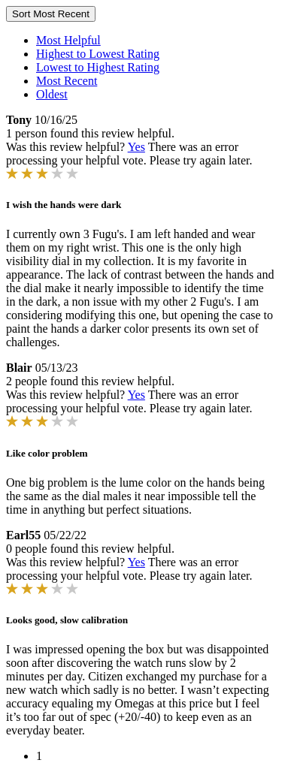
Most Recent (66, 80)
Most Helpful (68, 40)
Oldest (52, 94)
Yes (136, 146)
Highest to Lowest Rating (97, 53)
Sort (50, 14)
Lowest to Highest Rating (97, 67)
